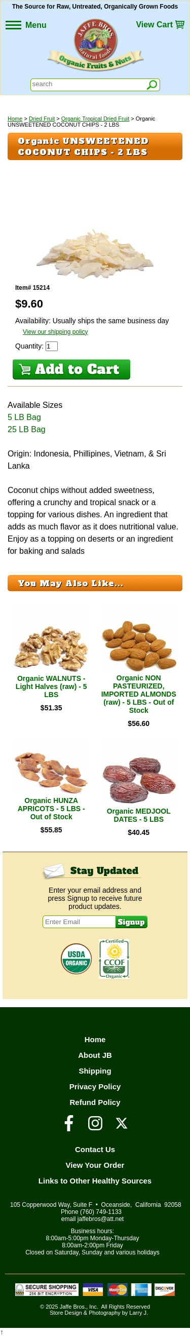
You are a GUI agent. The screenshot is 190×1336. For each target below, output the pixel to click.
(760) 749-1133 (101, 1211)
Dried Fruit (42, 119)
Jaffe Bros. (73, 1307)
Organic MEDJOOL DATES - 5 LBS (139, 815)
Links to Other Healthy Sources (95, 1180)
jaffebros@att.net (101, 1219)
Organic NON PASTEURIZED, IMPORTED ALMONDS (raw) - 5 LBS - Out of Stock (138, 694)
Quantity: (30, 346)
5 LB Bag (24, 417)
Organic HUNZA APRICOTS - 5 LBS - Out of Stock (51, 808)
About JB (95, 1055)
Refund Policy (94, 1102)
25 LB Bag (27, 429)
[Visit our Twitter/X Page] (121, 1127)
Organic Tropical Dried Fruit (95, 119)
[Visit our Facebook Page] (69, 1127)
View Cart (154, 24)
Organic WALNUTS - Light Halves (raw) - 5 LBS (51, 686)
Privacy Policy (95, 1086)
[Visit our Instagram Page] (95, 1127)
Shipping (95, 1070)
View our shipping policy (55, 331)
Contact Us (95, 1149)
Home (15, 119)
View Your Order (95, 1165)
